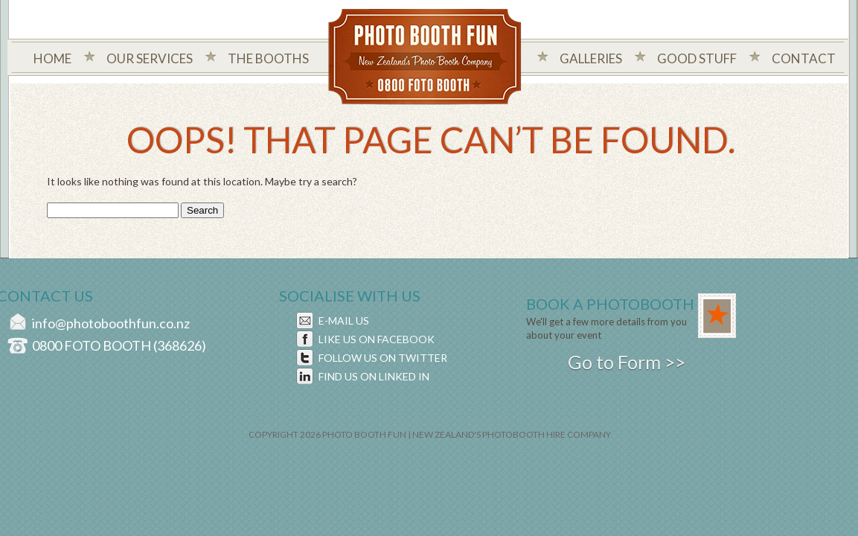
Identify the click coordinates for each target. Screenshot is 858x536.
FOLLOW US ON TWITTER (382, 357)
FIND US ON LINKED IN (373, 376)
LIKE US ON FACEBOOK (376, 339)
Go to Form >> (626, 362)
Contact (804, 58)
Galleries (591, 58)
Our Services (149, 58)
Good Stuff (697, 58)
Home (52, 58)
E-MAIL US (343, 320)
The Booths (268, 58)
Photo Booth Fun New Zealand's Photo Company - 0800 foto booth (425, 58)
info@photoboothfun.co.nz (111, 323)
